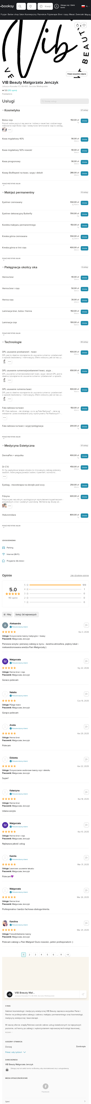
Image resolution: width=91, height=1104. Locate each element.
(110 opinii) (12, 90)
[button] (21, 6)
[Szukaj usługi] (64, 101)
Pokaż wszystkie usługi (11, 184)
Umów (84, 120)
